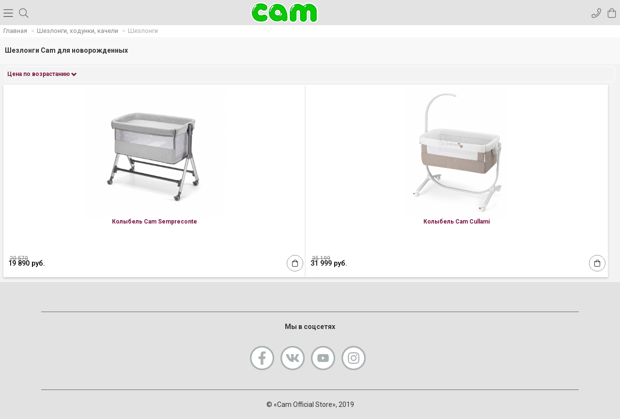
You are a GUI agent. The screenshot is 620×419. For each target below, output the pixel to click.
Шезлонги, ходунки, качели (77, 30)
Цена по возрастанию (42, 74)
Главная (15, 30)
